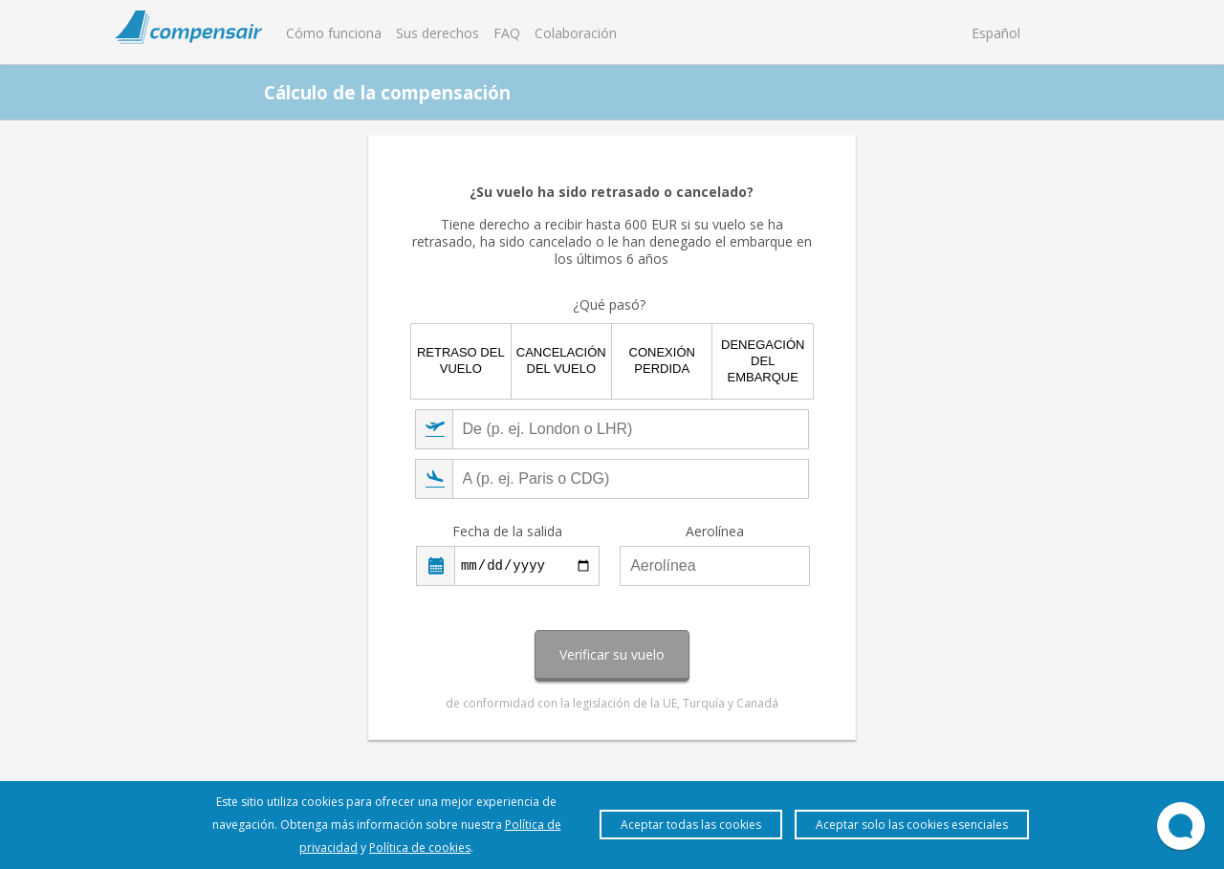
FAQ (506, 33)
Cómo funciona (334, 33)
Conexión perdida (662, 360)
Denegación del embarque (762, 360)
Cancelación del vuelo (561, 360)
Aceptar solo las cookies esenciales (912, 824)
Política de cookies (419, 847)
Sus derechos (437, 33)
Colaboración (576, 33)
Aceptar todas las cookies (691, 824)
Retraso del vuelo (461, 360)
